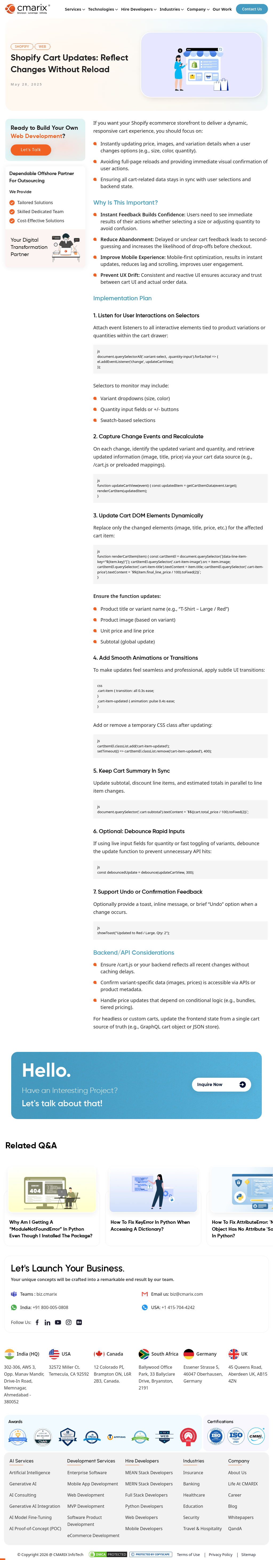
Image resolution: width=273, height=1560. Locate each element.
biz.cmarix (47, 1294)
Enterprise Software (87, 1471)
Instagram (69, 1322)
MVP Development (85, 1505)
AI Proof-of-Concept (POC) (35, 1527)
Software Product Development (84, 1519)
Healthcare (194, 1494)
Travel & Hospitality (202, 1527)
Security (191, 1516)
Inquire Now (221, 1084)
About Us (237, 1471)
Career (235, 1494)
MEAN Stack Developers (149, 1471)
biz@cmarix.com (186, 1294)
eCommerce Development (93, 1534)
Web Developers (141, 1516)
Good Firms (17, 1436)
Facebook (37, 1322)
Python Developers (144, 1505)
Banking (191, 1482)
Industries (169, 9)
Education (193, 1505)
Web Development (85, 1494)
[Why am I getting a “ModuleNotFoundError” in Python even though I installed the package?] (52, 1189)
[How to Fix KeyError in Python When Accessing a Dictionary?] (153, 1189)
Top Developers (66, 1436)
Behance (80, 1322)
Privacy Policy (220, 1553)
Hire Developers (136, 9)
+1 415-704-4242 (178, 1307)
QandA (235, 1527)
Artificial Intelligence (29, 1471)
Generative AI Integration (34, 1505)
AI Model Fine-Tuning (30, 1516)
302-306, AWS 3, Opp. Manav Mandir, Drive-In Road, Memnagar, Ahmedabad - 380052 (24, 1384)
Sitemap (248, 1553)
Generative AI (23, 1482)
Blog (232, 1505)
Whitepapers (241, 1516)
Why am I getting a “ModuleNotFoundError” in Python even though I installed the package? (51, 1229)
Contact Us (252, 9)
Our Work (221, 9)
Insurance (193, 1471)
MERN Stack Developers (149, 1482)
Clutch (42, 1436)
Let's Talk (31, 150)
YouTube (58, 1322)
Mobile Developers (144, 1527)
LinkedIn (48, 1322)
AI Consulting (22, 1494)
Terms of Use (188, 1553)
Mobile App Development (92, 1482)
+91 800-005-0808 (50, 1307)
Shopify (22, 46)
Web (42, 46)
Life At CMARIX (243, 1482)
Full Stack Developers (146, 1494)
